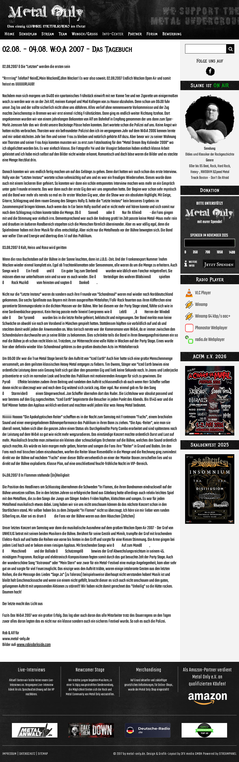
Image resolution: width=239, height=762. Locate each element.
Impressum (9, 754)
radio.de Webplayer (210, 339)
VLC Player (203, 293)
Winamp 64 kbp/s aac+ (212, 316)
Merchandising (148, 669)
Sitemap (43, 754)
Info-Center (112, 33)
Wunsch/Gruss (85, 33)
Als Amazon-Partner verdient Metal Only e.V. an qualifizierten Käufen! (207, 677)
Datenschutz (27, 754)
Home (9, 33)
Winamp (201, 304)
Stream (48, 33)
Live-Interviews (31, 669)
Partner (135, 33)
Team (63, 33)
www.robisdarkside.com (34, 644)
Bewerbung (172, 33)
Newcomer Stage (90, 669)
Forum (152, 33)
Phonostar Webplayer (211, 328)
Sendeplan (28, 33)
